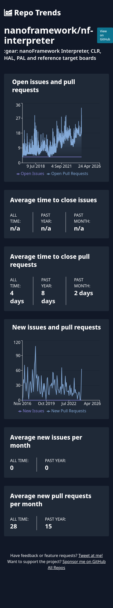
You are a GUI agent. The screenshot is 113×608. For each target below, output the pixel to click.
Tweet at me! (90, 555)
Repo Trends (32, 12)
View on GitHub (105, 35)
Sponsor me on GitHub (84, 561)
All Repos (56, 567)
